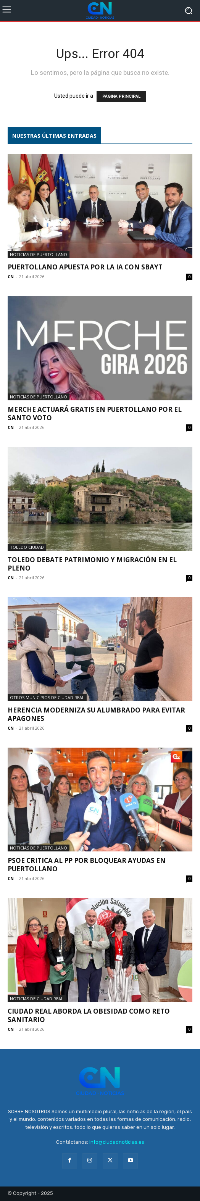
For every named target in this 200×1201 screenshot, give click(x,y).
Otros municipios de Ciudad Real (47, 697)
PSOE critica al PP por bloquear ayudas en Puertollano (87, 864)
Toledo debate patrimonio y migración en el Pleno (92, 563)
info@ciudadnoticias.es (116, 1142)
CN (11, 276)
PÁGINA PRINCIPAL (121, 96)
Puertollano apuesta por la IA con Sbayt (85, 267)
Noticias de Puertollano (38, 254)
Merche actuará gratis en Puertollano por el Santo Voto (95, 413)
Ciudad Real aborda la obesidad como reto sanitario (89, 1015)
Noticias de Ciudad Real (36, 998)
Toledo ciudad (27, 547)
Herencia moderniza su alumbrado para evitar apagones (96, 714)
